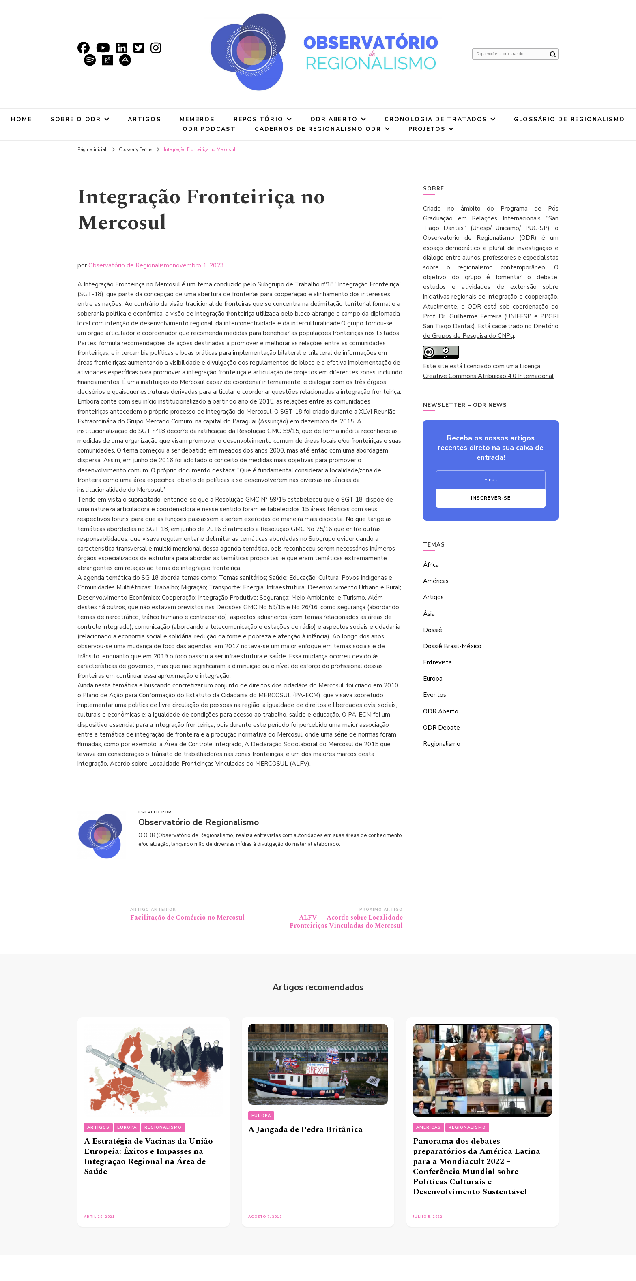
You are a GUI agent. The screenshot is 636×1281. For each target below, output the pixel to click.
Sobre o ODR (76, 119)
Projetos (427, 129)
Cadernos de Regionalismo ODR (318, 129)
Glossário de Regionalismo (569, 119)
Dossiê (432, 630)
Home (21, 119)
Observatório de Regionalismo (130, 265)
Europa (433, 679)
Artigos (144, 119)
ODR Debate (441, 728)
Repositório (259, 119)
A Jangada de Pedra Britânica (305, 1129)
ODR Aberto (334, 119)
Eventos (434, 695)
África (431, 565)
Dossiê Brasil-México (452, 646)
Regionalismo (441, 744)
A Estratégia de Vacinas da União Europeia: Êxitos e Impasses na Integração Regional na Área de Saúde (148, 1156)
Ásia (429, 614)
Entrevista (437, 662)
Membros (197, 119)
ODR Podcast (209, 129)
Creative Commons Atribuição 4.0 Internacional (488, 376)
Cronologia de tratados (436, 119)
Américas (436, 581)
